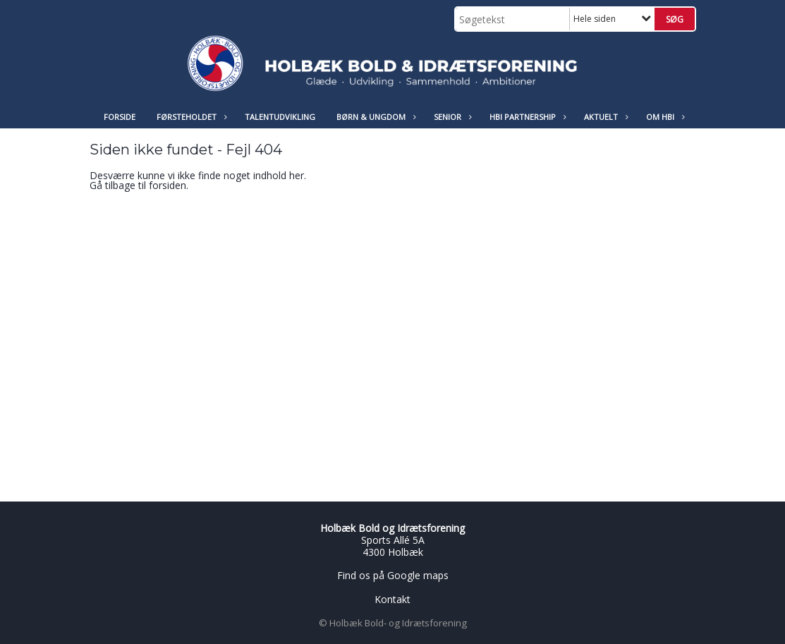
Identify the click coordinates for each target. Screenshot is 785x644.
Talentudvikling (280, 116)
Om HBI (663, 116)
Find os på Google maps (393, 575)
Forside (119, 116)
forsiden (167, 185)
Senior (451, 116)
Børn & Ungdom (374, 116)
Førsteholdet (190, 116)
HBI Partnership (526, 116)
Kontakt (392, 599)
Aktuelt (604, 116)
